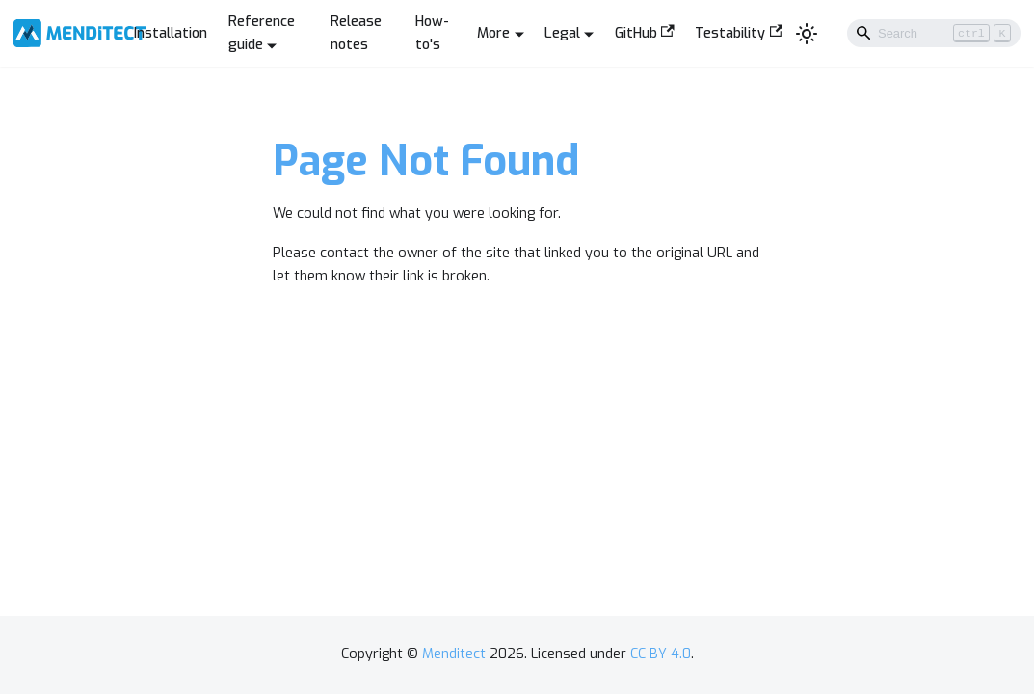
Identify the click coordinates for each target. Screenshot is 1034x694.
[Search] (934, 33)
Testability (738, 33)
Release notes (356, 33)
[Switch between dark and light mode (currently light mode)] (807, 33)
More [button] (493, 33)
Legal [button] (562, 33)
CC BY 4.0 (660, 654)
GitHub (645, 33)
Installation (170, 33)
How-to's (432, 33)
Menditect (454, 654)
